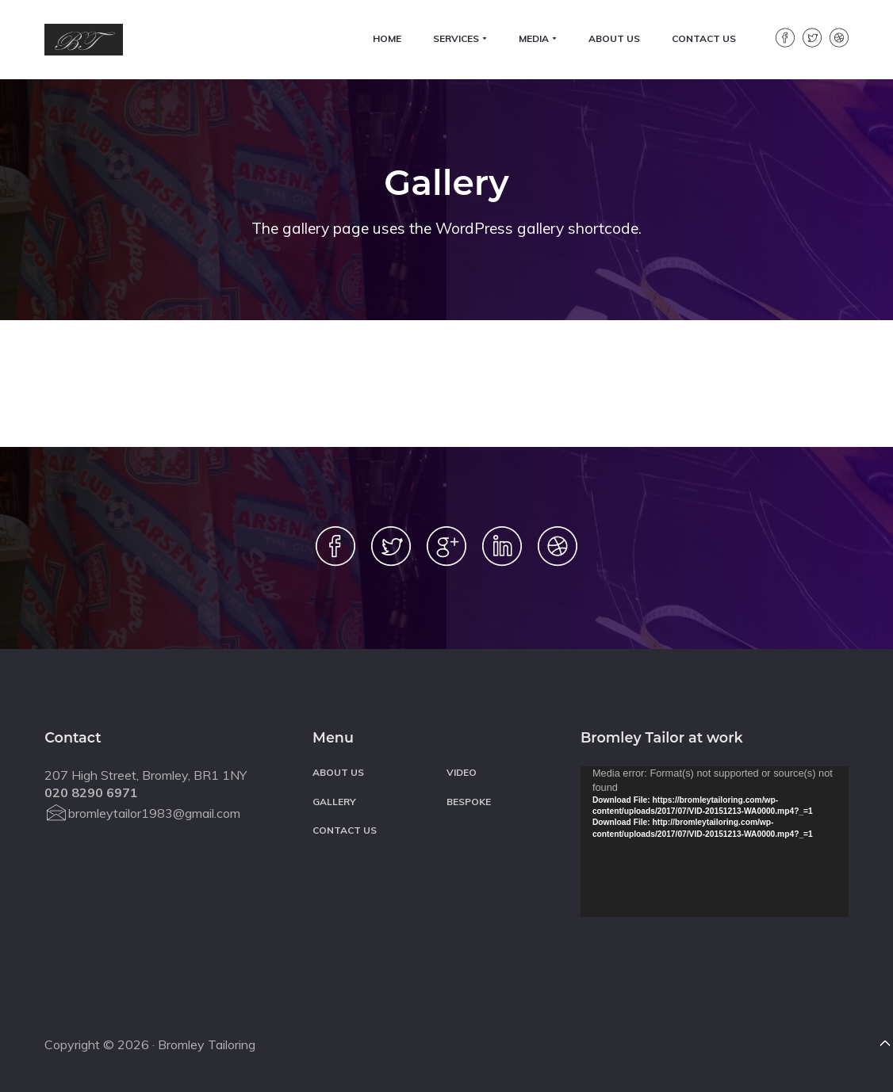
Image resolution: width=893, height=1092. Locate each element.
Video (461, 772)
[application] (715, 841)
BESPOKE (468, 802)
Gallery (334, 802)
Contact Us (344, 830)
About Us (338, 772)
